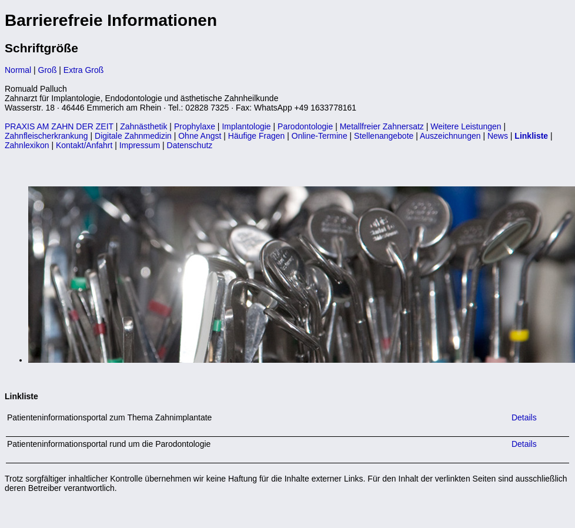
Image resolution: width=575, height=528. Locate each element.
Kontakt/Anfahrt (84, 145)
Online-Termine (319, 136)
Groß (47, 70)
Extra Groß (83, 70)
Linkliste (531, 136)
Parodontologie (305, 126)
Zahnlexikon (27, 145)
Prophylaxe (194, 126)
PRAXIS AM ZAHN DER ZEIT (59, 126)
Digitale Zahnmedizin (133, 136)
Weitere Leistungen (465, 126)
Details (523, 417)
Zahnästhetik (143, 126)
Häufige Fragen (256, 136)
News (497, 136)
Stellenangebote (383, 136)
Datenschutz (190, 145)
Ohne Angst (199, 136)
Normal (18, 70)
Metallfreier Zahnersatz (382, 126)
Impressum (139, 145)
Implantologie (246, 126)
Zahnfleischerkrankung (46, 136)
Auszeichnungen (450, 136)
